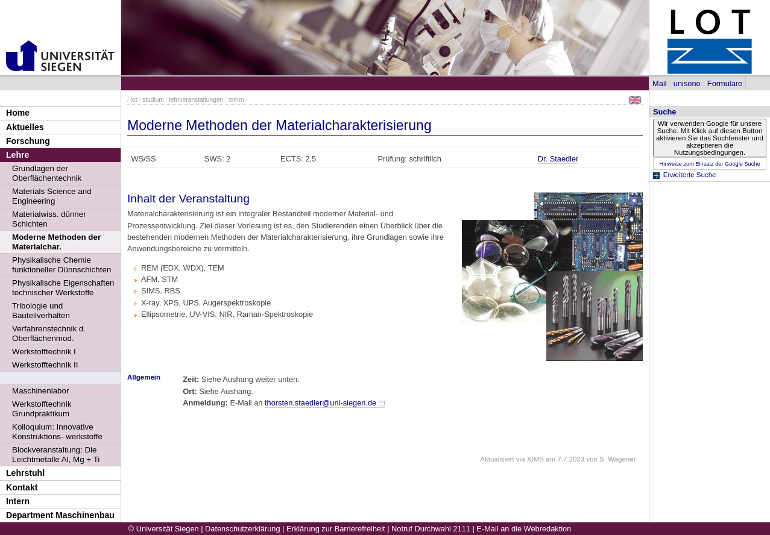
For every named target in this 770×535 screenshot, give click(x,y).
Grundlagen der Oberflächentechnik (46, 173)
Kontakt (21, 487)
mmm (236, 99)
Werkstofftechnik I (44, 351)
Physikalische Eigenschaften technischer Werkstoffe (63, 287)
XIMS (535, 459)
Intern (18, 501)
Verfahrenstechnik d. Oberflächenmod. (49, 333)
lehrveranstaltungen (196, 99)
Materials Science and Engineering (52, 196)
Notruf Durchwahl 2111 (430, 528)
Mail (659, 83)
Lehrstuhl (25, 473)
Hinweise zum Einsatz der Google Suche (709, 164)
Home (18, 112)
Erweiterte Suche (689, 174)
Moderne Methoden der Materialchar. (56, 242)
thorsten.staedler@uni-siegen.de (320, 402)
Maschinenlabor (40, 390)
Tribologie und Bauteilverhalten (41, 310)
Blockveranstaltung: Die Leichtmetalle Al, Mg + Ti (55, 454)
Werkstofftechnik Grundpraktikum (41, 408)
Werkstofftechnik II (45, 364)
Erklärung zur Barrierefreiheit (335, 528)
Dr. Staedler (558, 158)
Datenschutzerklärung (242, 528)
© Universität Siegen (163, 528)
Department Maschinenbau (60, 515)
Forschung (28, 141)
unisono (687, 83)
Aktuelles (25, 127)
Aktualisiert (497, 459)
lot (134, 99)
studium (153, 99)
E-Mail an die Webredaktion (523, 528)
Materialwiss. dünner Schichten (49, 219)
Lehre (17, 155)
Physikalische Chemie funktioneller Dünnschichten (61, 264)
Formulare (724, 83)
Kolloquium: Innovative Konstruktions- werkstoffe (57, 431)
